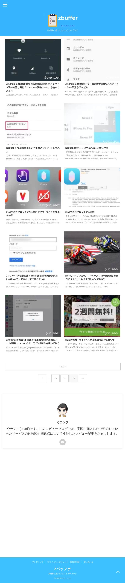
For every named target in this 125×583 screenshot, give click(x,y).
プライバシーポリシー (56, 562)
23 (55, 378)
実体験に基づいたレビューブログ (62, 574)
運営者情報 (75, 562)
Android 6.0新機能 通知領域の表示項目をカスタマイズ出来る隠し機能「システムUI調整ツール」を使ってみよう (32, 88)
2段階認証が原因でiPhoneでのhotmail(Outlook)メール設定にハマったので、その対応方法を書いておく (32, 344)
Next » (63, 366)
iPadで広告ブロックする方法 (82, 212)
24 (64, 378)
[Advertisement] (60, 475)
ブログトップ (37, 562)
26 (83, 378)
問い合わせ (88, 562)
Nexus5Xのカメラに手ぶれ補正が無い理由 (89, 148)
